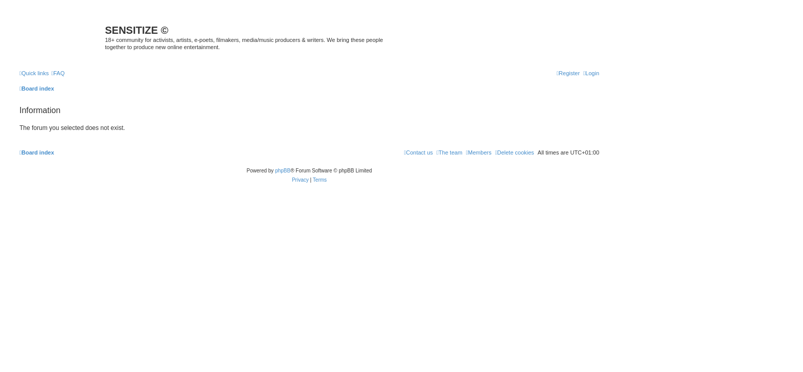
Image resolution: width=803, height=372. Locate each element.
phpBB (282, 170)
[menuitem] (58, 73)
